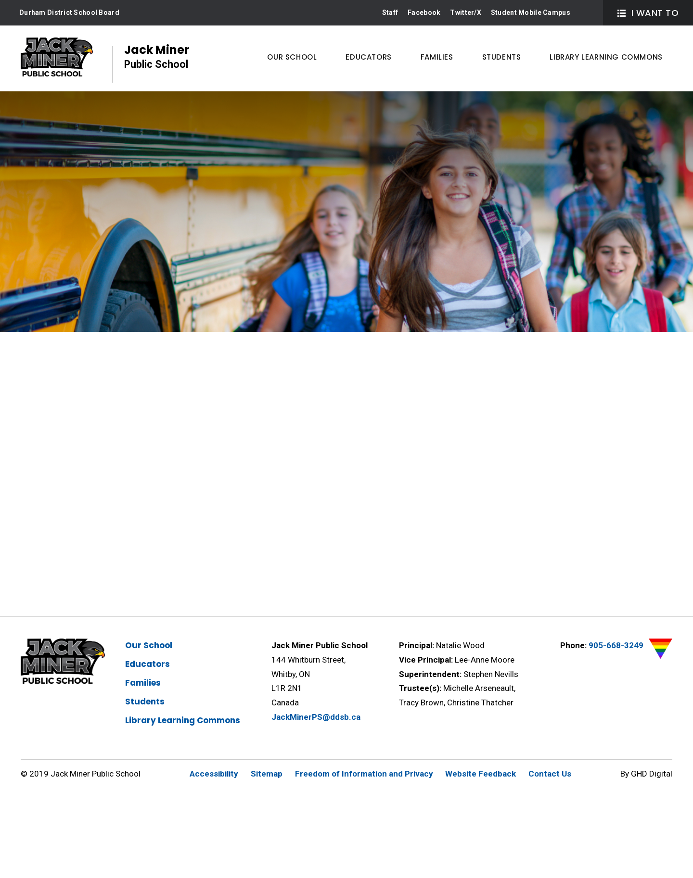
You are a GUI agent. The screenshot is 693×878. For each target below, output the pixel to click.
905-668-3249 (616, 645)
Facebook (424, 12)
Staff (390, 12)
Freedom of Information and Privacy (364, 773)
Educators (147, 664)
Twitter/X (465, 12)
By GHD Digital (646, 773)
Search (587, 12)
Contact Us (549, 773)
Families (143, 683)
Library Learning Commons (182, 720)
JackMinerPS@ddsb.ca (315, 717)
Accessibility (214, 773)
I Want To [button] (648, 13)
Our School (148, 645)
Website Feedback (480, 773)
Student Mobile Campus (530, 12)
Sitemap (266, 773)
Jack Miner (156, 57)
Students (145, 701)
